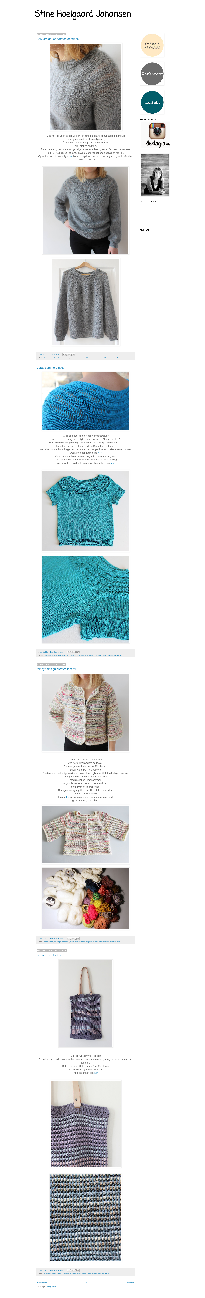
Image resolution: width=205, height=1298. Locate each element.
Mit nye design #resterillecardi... (57, 669)
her (70, 156)
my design (72, 655)
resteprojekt (65, 942)
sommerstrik (82, 358)
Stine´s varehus (109, 358)
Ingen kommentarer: (57, 652)
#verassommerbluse (50, 358)
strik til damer (118, 655)
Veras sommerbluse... (51, 367)
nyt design (73, 358)
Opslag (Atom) (51, 1287)
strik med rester (115, 942)
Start (85, 1283)
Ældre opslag (129, 1283)
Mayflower (75, 1273)
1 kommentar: (55, 354)
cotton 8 (59, 1273)
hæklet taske (67, 1273)
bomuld (60, 655)
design (65, 655)
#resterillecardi (48, 942)
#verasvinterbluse (63, 358)
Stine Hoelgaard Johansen (83, 14)
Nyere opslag (42, 1283)
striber (107, 1273)
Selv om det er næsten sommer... (58, 39)
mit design (57, 942)
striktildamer (119, 358)
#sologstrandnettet (49, 955)
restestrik (77, 942)
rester (72, 942)
